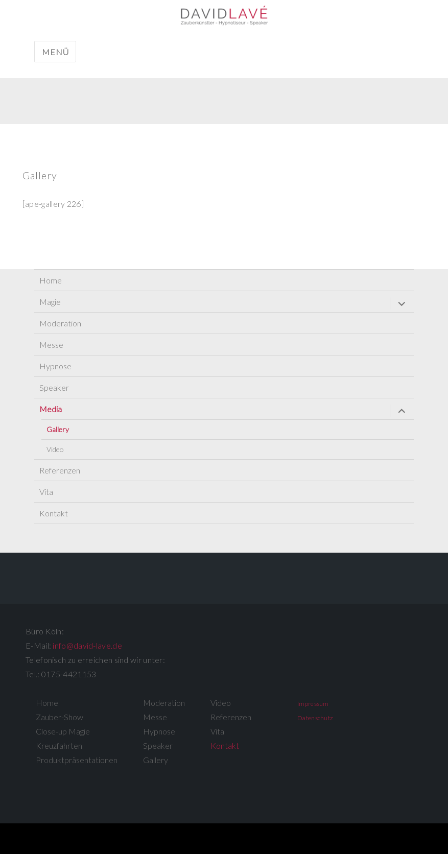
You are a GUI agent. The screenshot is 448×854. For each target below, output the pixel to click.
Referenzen (59, 470)
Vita (46, 491)
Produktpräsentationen (76, 760)
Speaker (54, 387)
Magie (50, 301)
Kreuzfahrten (59, 745)
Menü (55, 52)
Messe (51, 344)
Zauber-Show (59, 717)
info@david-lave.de (87, 645)
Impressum (313, 703)
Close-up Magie (63, 731)
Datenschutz (315, 718)
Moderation (60, 323)
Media (50, 409)
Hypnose (55, 366)
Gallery (57, 429)
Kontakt (53, 513)
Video (55, 449)
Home (50, 280)
